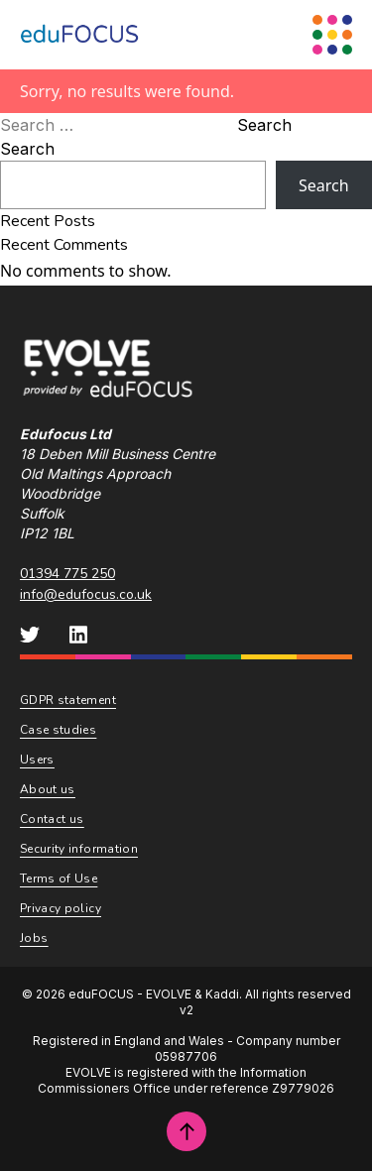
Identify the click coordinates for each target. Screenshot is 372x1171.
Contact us (52, 819)
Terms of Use (58, 878)
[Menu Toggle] (332, 35)
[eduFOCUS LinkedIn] (78, 634)
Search (264, 125)
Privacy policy (60, 908)
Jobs (34, 938)
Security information (79, 849)
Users (37, 759)
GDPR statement (68, 700)
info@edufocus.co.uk (86, 594)
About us (47, 789)
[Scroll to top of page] (186, 1131)
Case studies (58, 730)
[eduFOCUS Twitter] (30, 634)
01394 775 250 (67, 573)
